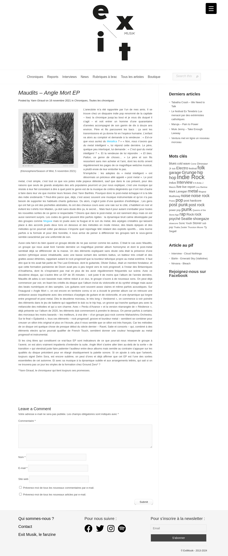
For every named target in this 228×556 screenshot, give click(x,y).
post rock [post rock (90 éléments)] (197, 205)
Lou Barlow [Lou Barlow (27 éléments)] (201, 187)
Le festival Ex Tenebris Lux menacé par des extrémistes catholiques (187, 115)
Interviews (69, 76)
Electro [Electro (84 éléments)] (182, 168)
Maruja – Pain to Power (184, 124)
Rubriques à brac (105, 76)
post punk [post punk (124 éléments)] (178, 204)
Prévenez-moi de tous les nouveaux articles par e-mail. (54, 494)
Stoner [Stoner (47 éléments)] (197, 223)
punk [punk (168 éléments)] (186, 209)
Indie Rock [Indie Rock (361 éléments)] (191, 177)
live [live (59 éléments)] (178, 187)
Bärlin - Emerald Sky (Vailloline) (189, 258)
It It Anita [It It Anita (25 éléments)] (197, 183)
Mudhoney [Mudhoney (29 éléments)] (174, 196)
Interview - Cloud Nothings (186, 253)
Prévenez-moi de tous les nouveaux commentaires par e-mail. (58, 487)
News (85, 76)
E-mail (23, 468)
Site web (23, 479)
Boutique (154, 76)
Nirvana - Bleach (181, 263)
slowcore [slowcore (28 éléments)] (173, 223)
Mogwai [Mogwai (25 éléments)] (202, 191)
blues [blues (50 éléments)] (172, 163)
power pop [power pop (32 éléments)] (175, 210)
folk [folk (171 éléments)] (201, 167)
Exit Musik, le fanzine (37, 534)
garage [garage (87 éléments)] (175, 172)
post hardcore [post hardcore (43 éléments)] (192, 200)
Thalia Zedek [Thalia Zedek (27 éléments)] (180, 227)
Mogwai (47, 221)
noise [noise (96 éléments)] (185, 195)
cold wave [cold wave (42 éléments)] (183, 163)
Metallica (112, 141)
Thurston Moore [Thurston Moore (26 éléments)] (195, 227)
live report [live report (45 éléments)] (188, 186)
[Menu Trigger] (211, 8)
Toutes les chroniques (101, 100)
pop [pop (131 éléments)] (179, 200)
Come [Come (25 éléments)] (194, 164)
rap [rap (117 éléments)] (183, 214)
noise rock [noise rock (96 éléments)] (200, 195)
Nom (22, 457)
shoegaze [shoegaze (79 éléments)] (201, 219)
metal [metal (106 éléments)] (193, 191)
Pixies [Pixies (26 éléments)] (172, 201)
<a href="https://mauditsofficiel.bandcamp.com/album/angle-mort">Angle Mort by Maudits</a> (85, 386)
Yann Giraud (37, 100)
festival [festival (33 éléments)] (193, 168)
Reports (52, 76)
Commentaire (27, 420)
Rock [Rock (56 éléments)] (190, 214)
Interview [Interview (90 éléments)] (185, 182)
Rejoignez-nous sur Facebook (187, 273)
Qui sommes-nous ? (36, 518)
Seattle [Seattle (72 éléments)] (186, 219)
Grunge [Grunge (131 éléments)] (189, 172)
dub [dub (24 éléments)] (174, 168)
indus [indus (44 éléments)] (172, 182)
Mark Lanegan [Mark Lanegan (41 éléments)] (178, 191)
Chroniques (35, 76)
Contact (25, 526)
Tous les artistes (132, 76)
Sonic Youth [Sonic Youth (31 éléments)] (185, 223)
